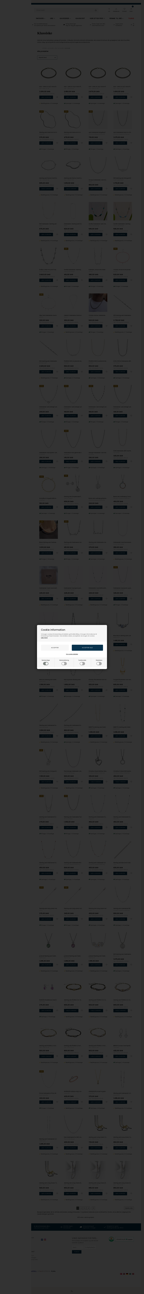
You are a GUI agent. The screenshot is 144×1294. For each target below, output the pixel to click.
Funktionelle (82, 662)
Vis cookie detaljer (72, 654)
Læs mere (44, 638)
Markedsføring (64, 662)
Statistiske (99, 662)
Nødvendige (46, 662)
